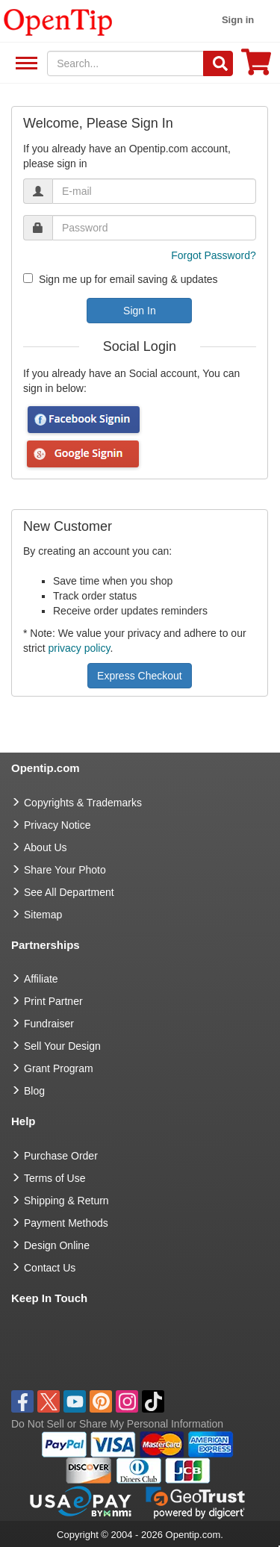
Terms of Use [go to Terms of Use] (54, 1178)
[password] (154, 227)
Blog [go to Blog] (34, 1091)
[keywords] (125, 63)
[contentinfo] (58, 21)
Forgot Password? (213, 255)
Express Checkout (139, 676)
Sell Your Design (62, 1046)
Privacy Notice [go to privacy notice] (57, 825)
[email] (154, 191)
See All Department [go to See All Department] (69, 892)
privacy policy (79, 648)
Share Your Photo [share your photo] (65, 870)
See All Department (24, 64)
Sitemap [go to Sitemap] (43, 915)
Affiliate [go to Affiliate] (41, 979)
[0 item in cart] (256, 67)
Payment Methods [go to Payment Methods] (66, 1223)
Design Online (57, 1245)
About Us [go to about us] (45, 847)
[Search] (218, 63)
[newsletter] (28, 278)
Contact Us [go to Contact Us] (49, 1268)
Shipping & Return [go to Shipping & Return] (66, 1201)
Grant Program (58, 1068)
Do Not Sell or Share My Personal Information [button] (117, 1424)
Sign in (238, 19)
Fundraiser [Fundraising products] (49, 1024)
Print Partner (53, 1001)
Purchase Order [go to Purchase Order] (61, 1156)
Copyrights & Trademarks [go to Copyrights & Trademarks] (83, 803)
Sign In (139, 311)
